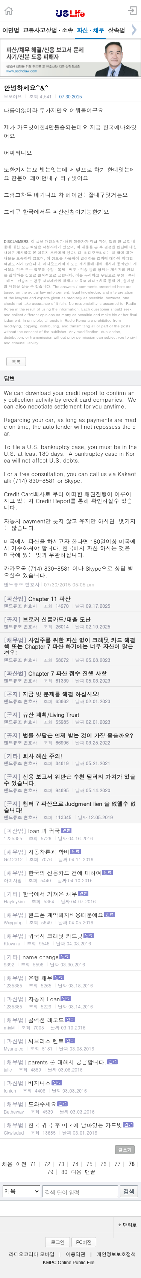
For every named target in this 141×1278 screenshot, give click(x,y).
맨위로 (127, 1224)
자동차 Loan (70, 1002)
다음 (76, 1172)
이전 (21, 1164)
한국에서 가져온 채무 (70, 897)
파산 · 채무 (90, 30)
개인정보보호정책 (116, 1254)
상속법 (116, 30)
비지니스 (70, 1086)
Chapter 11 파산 (70, 602)
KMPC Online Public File (68, 1262)
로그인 (57, 1242)
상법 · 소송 (59, 30)
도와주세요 (70, 1107)
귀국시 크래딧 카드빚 (70, 939)
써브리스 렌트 (70, 1044)
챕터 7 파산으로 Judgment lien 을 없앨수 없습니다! (70, 810)
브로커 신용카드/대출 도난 (70, 622)
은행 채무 (70, 981)
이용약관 (75, 1254)
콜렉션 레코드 (70, 1023)
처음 (7, 1164)
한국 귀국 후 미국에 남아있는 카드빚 (70, 1128)
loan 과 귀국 (70, 834)
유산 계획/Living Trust (70, 718)
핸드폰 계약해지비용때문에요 (70, 918)
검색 (129, 1191)
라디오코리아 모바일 (31, 1254)
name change (70, 960)
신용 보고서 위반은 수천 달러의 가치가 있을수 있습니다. (70, 783)
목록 (16, 362)
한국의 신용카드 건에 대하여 (70, 876)
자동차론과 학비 (70, 855)
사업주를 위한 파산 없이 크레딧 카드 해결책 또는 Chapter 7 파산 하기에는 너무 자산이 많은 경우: (70, 649)
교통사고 (33, 30)
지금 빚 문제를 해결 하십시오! (70, 697)
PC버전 (83, 1242)
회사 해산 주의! (70, 759)
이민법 (10, 30)
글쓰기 (125, 1150)
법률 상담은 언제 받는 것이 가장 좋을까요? (70, 738)
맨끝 (90, 1172)
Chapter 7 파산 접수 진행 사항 (70, 676)
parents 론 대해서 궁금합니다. (70, 1065)
